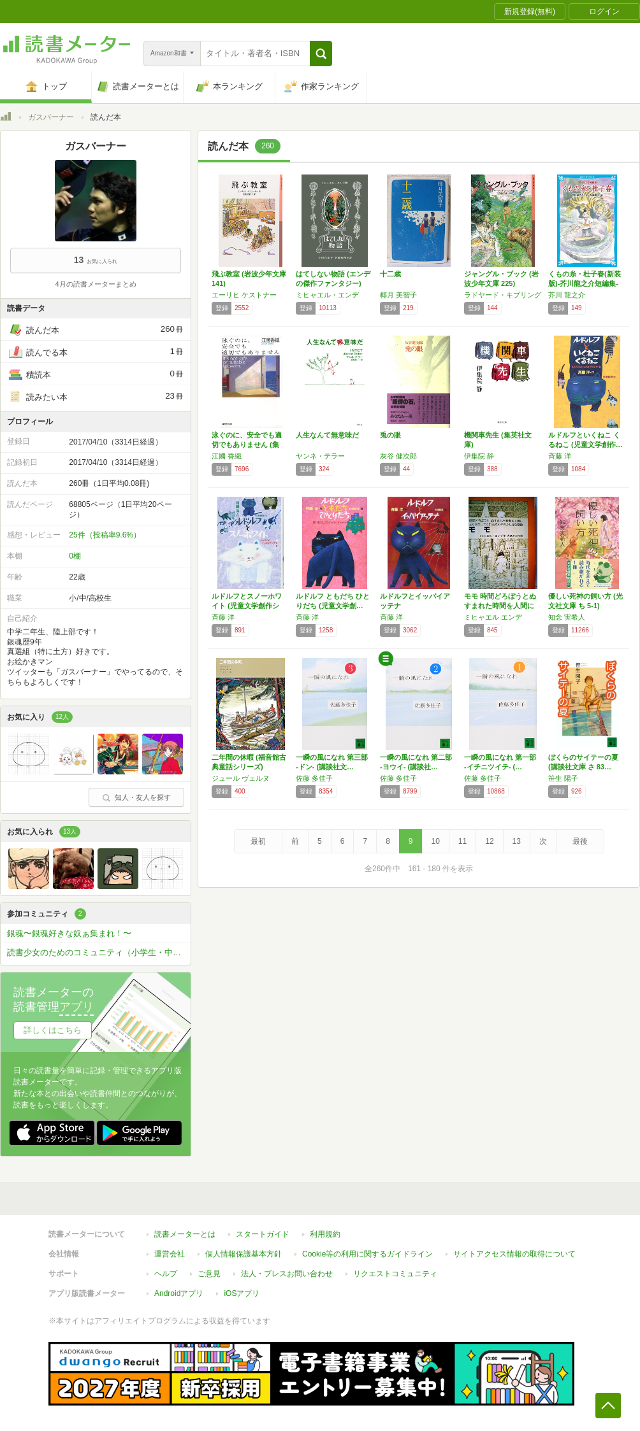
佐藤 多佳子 (314, 778)
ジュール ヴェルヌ (241, 778)
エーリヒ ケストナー (244, 295)
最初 (258, 841)
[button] (321, 53)
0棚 (75, 556)
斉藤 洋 (559, 456)
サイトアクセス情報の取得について (514, 1247)
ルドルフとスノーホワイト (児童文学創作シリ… (247, 605)
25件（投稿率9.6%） (105, 534)
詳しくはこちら (53, 1030)
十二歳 (390, 274)
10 (436, 841)
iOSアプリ (241, 1287)
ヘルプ (165, 1267)
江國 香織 (227, 456)
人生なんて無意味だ (327, 435)
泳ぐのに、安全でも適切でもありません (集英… (247, 444)
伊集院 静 (479, 456)
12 (489, 841)
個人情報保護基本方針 (243, 1247)
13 (517, 841)
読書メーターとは (184, 1228)
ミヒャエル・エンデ (327, 295)
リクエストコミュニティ (395, 1267)
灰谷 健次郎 (398, 456)
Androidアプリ (178, 1287)
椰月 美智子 (398, 295)
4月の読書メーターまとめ (95, 284)
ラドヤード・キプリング (502, 295)
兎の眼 (390, 435)
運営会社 (169, 1247)
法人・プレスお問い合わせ (287, 1267)
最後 (580, 841)
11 (462, 841)
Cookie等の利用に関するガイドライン (367, 1247)
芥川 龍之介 (566, 295)
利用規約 (325, 1228)
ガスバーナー (51, 117)
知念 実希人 (566, 617)
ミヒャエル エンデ (493, 617)
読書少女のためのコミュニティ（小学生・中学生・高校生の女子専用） (99, 952)
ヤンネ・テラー (320, 456)
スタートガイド (262, 1228)
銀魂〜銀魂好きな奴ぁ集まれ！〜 (69, 933)
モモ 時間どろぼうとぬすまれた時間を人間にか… (500, 605)
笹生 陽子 (563, 778)
